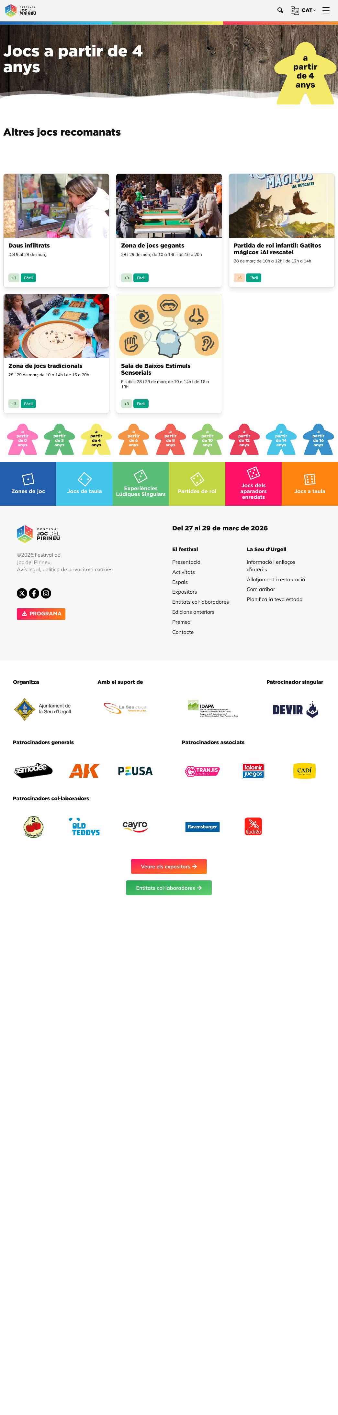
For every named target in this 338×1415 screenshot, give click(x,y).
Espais (180, 578)
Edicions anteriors (193, 608)
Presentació (186, 558)
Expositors (184, 588)
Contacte (183, 628)
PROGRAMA (41, 610)
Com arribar (261, 586)
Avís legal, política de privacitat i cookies (65, 566)
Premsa (181, 618)
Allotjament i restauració (276, 576)
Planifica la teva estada (275, 596)
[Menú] (326, 11)
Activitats (183, 568)
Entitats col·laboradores (200, 598)
